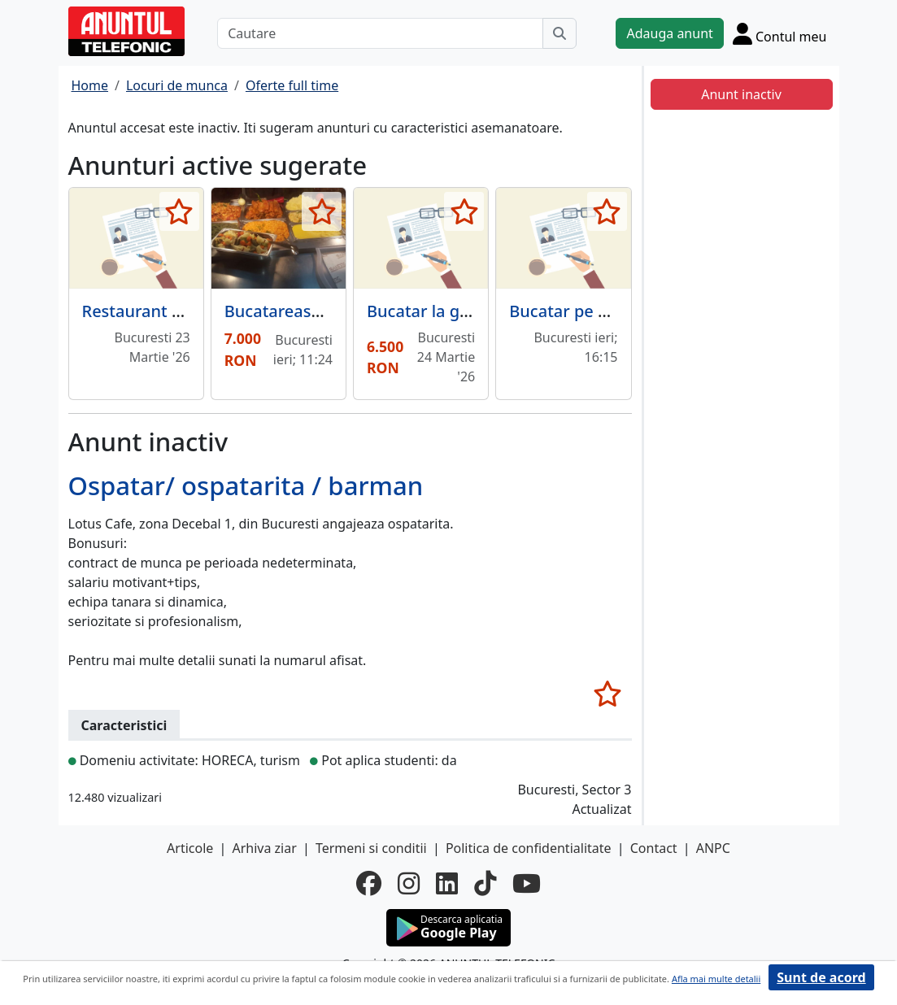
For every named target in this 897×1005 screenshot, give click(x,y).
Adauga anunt (669, 33)
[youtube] (526, 883)
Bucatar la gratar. (433, 311)
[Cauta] (559, 33)
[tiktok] (485, 883)
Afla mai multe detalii (716, 978)
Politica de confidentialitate (529, 848)
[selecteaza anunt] (179, 211)
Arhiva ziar (264, 848)
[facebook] (368, 883)
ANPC (713, 848)
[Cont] (780, 33)
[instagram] (409, 883)
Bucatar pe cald (569, 311)
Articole (190, 848)
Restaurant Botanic (156, 311)
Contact (653, 848)
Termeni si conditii (371, 848)
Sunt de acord (821, 977)
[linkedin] (447, 883)
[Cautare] (380, 33)
